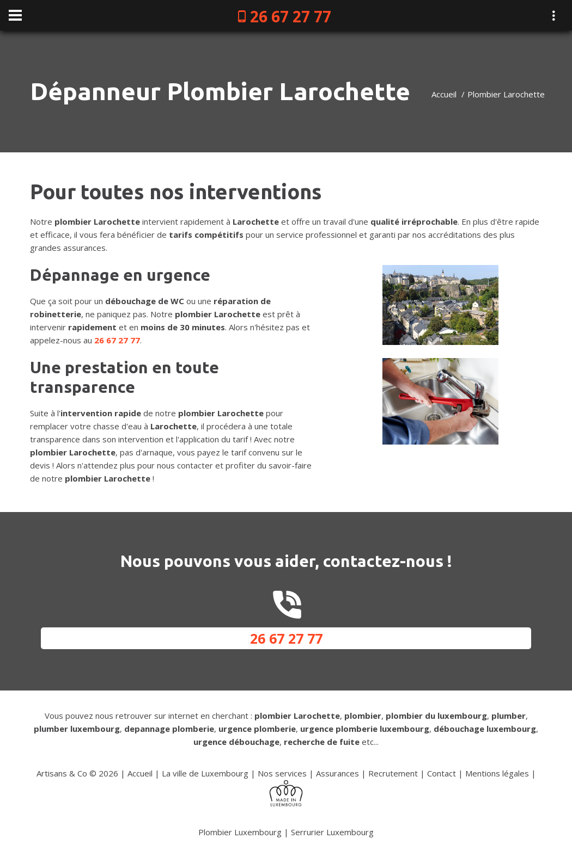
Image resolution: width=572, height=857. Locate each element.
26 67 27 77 (290, 16)
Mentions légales (497, 773)
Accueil (444, 94)
